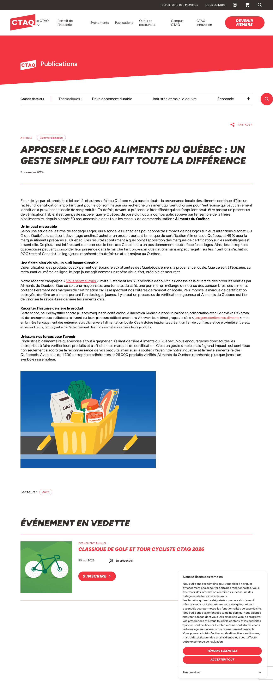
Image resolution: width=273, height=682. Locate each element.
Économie (225, 99)
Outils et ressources (147, 23)
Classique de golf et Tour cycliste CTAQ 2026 (141, 549)
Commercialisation (51, 137)
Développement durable (112, 99)
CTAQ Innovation (204, 23)
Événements (99, 23)
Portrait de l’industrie (65, 23)
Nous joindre (215, 5)
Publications (124, 23)
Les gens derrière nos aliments (217, 318)
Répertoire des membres (180, 5)
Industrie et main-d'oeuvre (175, 99)
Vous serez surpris (81, 281)
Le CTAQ (42, 21)
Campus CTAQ (177, 23)
